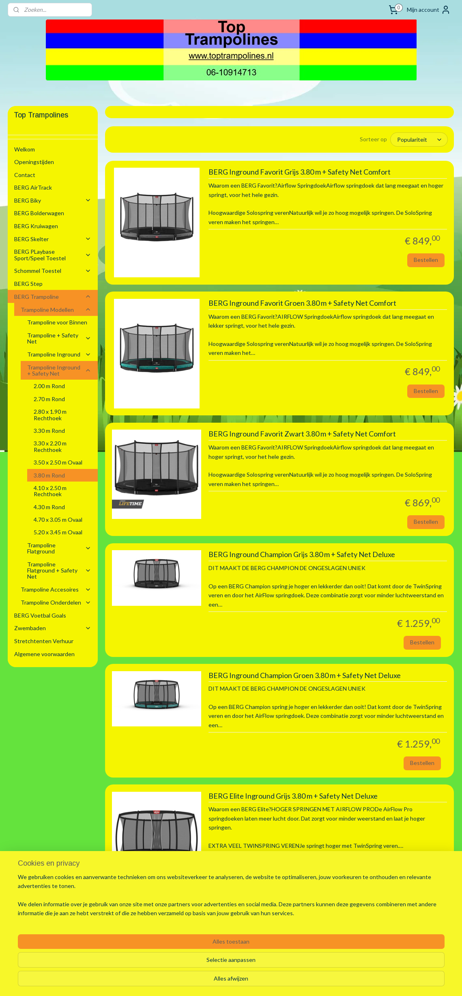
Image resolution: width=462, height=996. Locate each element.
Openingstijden (34, 161)
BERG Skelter (52, 238)
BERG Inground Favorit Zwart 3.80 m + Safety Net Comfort (302, 434)
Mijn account (429, 10)
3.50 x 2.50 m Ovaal (58, 462)
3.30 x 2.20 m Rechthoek (50, 446)
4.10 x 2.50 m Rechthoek (50, 490)
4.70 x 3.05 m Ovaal (58, 519)
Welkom (24, 149)
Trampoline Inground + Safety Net (59, 370)
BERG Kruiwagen (36, 226)
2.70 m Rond (49, 398)
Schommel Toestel (52, 270)
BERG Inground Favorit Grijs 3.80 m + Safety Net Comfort (299, 172)
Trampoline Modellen (56, 309)
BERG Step (28, 283)
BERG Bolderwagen (39, 213)
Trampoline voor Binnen (57, 322)
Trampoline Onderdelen (56, 602)
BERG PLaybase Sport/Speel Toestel (52, 254)
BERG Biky (52, 200)
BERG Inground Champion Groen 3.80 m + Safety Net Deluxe (304, 675)
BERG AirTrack (33, 187)
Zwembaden (52, 627)
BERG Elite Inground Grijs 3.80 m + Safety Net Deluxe (293, 795)
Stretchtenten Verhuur (43, 640)
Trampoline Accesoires (56, 589)
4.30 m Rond (49, 506)
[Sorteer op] (419, 139)
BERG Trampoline (52, 296)
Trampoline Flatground (59, 548)
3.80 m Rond (49, 475)
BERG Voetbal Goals (40, 615)
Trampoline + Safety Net (59, 338)
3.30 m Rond (49, 430)
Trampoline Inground (59, 354)
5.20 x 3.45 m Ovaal (58, 532)
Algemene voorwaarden (44, 653)
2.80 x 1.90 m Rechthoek (50, 414)
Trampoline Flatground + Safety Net (59, 570)
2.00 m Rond (49, 385)
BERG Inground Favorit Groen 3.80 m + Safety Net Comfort (302, 303)
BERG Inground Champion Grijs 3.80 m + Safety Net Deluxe (301, 554)
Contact (24, 174)
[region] (177, 964)
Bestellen (426, 259)
